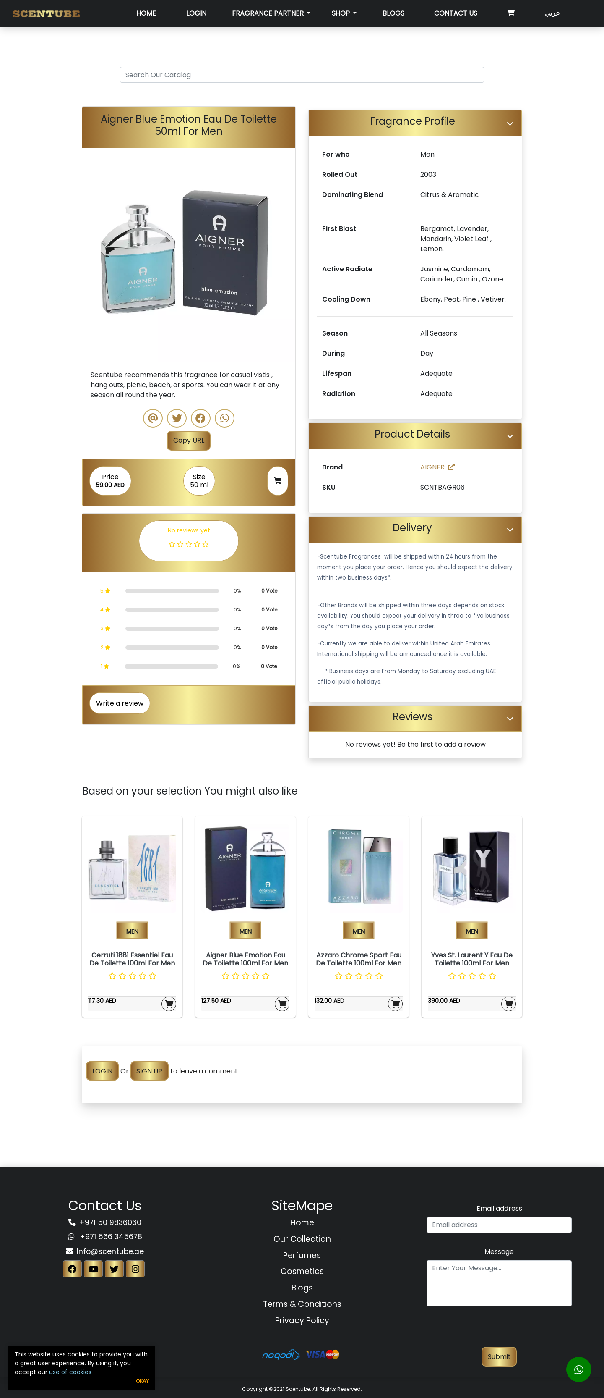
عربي (552, 13)
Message (499, 1251)
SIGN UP (149, 1071)
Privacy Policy (302, 1320)
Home (146, 13)
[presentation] (499, 1330)
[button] (98, 255)
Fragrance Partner (268, 13)
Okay (142, 1381)
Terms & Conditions (302, 1304)
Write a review (119, 703)
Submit (499, 1356)
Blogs (393, 13)
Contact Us (455, 13)
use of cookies (70, 1372)
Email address (499, 1208)
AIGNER (437, 467)
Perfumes (302, 1255)
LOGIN (102, 1071)
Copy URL (188, 440)
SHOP (341, 13)
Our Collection (302, 1239)
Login (196, 13)
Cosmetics (302, 1271)
